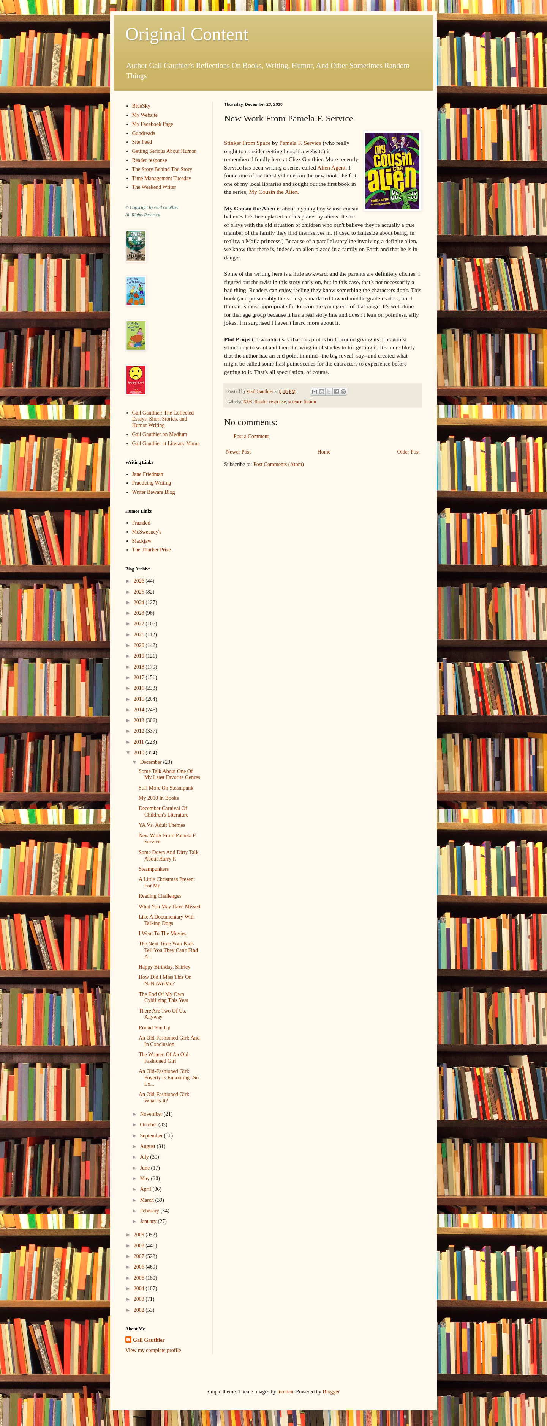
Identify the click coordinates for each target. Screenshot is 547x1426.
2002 (140, 1310)
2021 (140, 635)
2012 (140, 731)
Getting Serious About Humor (164, 151)
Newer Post (238, 452)
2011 (139, 742)
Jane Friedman (147, 474)
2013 (140, 720)
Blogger (331, 1392)
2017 (140, 677)
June (145, 1168)
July (145, 1157)
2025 (140, 592)
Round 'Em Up (154, 1027)
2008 (247, 401)
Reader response (270, 401)
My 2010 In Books (159, 798)
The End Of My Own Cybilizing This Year (163, 997)
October (149, 1125)
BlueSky (141, 106)
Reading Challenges (160, 896)
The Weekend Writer (154, 187)
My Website (145, 115)
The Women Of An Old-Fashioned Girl (164, 1058)
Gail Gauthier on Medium (159, 434)
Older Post (408, 452)
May (145, 1178)
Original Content (186, 34)
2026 (140, 581)
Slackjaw (142, 541)
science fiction (302, 401)
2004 (140, 1288)
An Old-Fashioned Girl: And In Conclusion (169, 1041)
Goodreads (143, 133)
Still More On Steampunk (166, 788)
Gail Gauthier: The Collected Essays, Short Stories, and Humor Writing (163, 419)
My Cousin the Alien (273, 191)
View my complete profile (153, 1350)
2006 (140, 1267)
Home (324, 452)
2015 (140, 699)
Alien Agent (331, 167)
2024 (140, 602)
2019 (140, 656)
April (146, 1189)
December (151, 762)
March (147, 1200)
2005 (140, 1278)
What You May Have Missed (169, 906)
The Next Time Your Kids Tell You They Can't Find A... (168, 950)
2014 (140, 710)
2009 (140, 1235)
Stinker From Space (247, 143)
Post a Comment (251, 436)
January (149, 1221)
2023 (140, 613)
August (148, 1146)
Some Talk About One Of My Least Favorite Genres (169, 774)
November (152, 1114)
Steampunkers (154, 869)
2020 (140, 645)
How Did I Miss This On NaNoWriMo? (165, 980)
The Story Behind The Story (162, 169)
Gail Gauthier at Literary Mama (166, 443)
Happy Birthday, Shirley (164, 967)
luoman (285, 1392)
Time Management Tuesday (161, 178)
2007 (140, 1256)
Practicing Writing (151, 483)
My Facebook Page (152, 124)
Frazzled (141, 523)
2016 (140, 688)
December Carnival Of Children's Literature (163, 812)
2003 (140, 1299)
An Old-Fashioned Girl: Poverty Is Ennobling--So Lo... (169, 1077)
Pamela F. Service (300, 143)
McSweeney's (146, 532)
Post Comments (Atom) (278, 464)
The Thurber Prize (151, 550)
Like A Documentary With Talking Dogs (167, 920)
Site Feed (142, 142)
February (150, 1211)
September (152, 1136)
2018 (140, 667)
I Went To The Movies (162, 933)
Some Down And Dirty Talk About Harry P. (168, 856)
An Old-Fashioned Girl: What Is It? (164, 1097)
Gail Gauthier (149, 1340)
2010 (140, 752)
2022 (140, 624)
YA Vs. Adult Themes (162, 825)
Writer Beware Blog (153, 492)
